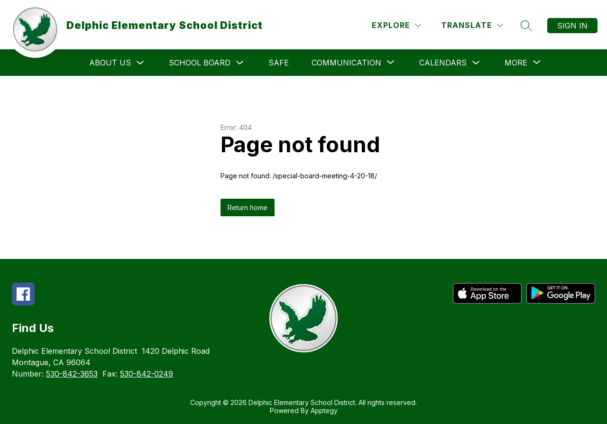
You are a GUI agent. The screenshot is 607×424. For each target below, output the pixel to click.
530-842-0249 (146, 373)
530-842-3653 (72, 373)
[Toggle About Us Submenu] (140, 62)
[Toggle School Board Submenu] (240, 62)
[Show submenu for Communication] (346, 62)
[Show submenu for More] (516, 62)
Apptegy (324, 410)
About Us (110, 62)
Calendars (443, 62)
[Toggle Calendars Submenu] (476, 62)
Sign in (572, 25)
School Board (199, 62)
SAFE (278, 62)
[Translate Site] (472, 25)
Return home (247, 207)
